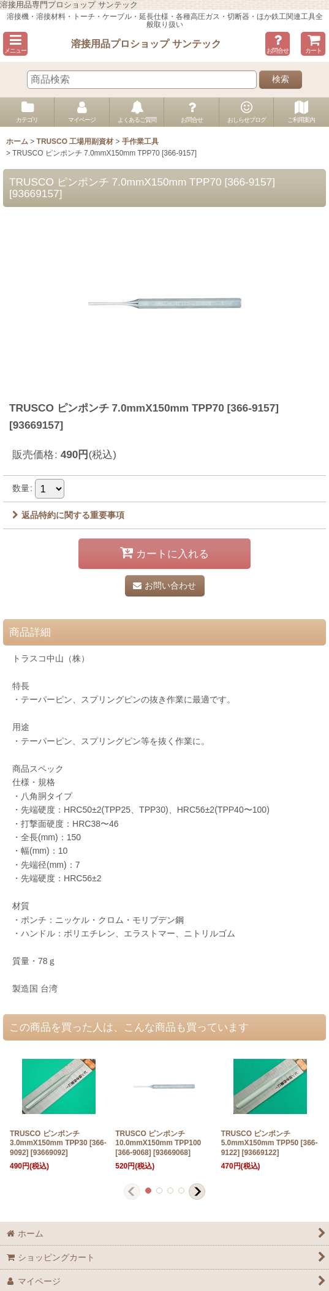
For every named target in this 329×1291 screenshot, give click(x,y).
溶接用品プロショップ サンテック (146, 43)
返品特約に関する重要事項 (68, 515)
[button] (15, 44)
